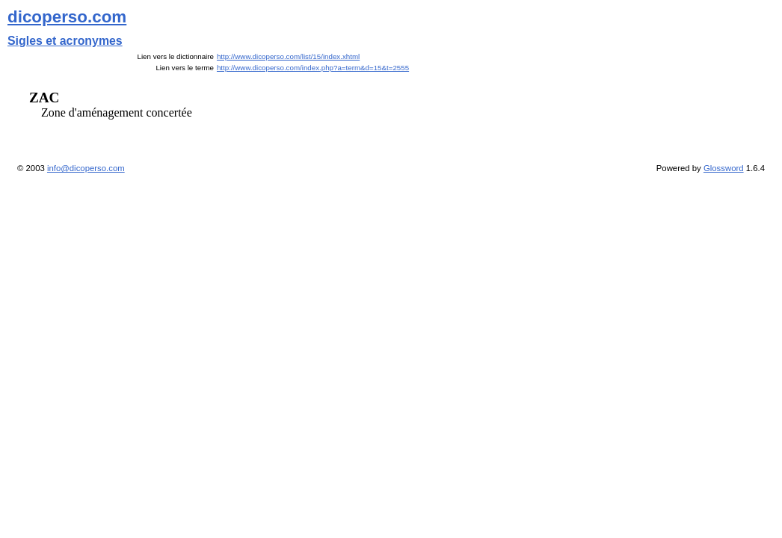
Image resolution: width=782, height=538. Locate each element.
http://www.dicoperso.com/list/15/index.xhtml (288, 56)
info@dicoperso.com (86, 168)
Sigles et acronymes (65, 40)
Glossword (724, 168)
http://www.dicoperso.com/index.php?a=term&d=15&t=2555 (313, 68)
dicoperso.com (66, 16)
